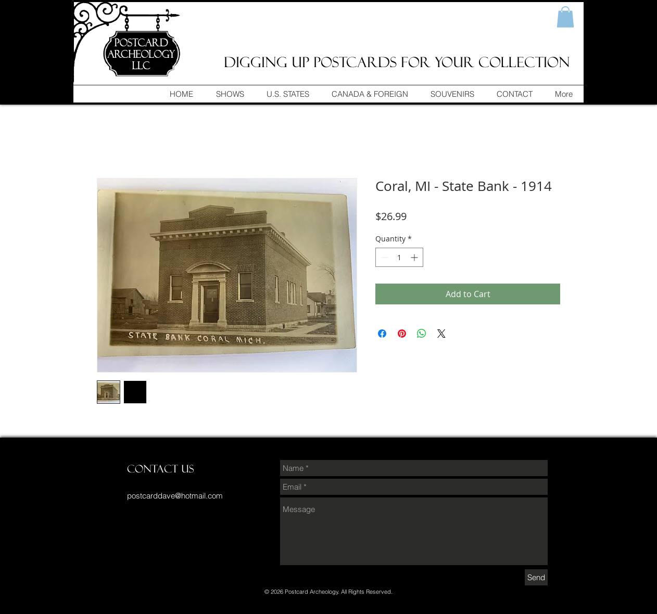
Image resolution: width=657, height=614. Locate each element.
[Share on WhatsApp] (421, 333)
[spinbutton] (399, 257)
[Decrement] (383, 257)
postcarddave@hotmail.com (175, 496)
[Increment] (415, 257)
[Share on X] (441, 333)
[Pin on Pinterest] (402, 333)
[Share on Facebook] (382, 333)
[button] (565, 17)
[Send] (536, 577)
